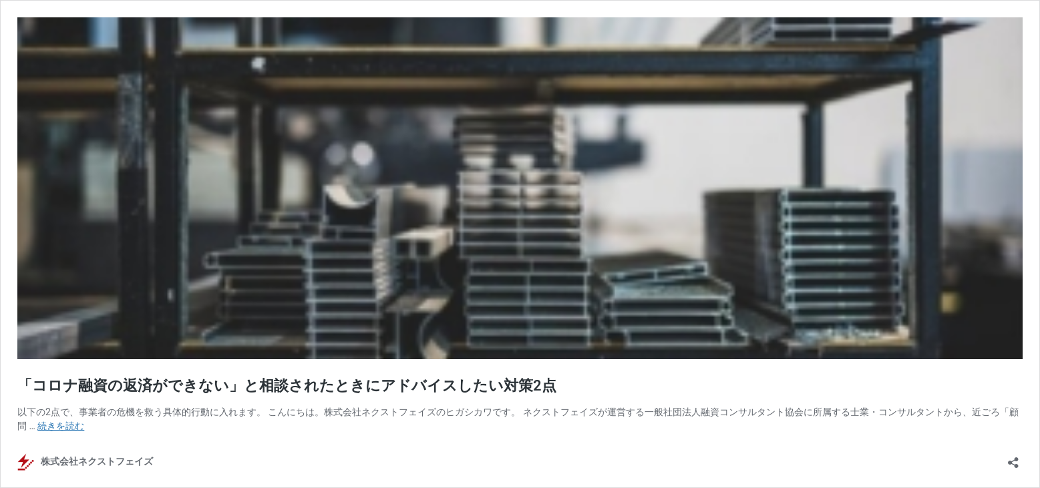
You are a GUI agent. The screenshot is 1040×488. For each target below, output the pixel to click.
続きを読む (60, 426)
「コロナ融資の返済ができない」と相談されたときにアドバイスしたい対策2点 (286, 385)
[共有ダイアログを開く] (1013, 458)
